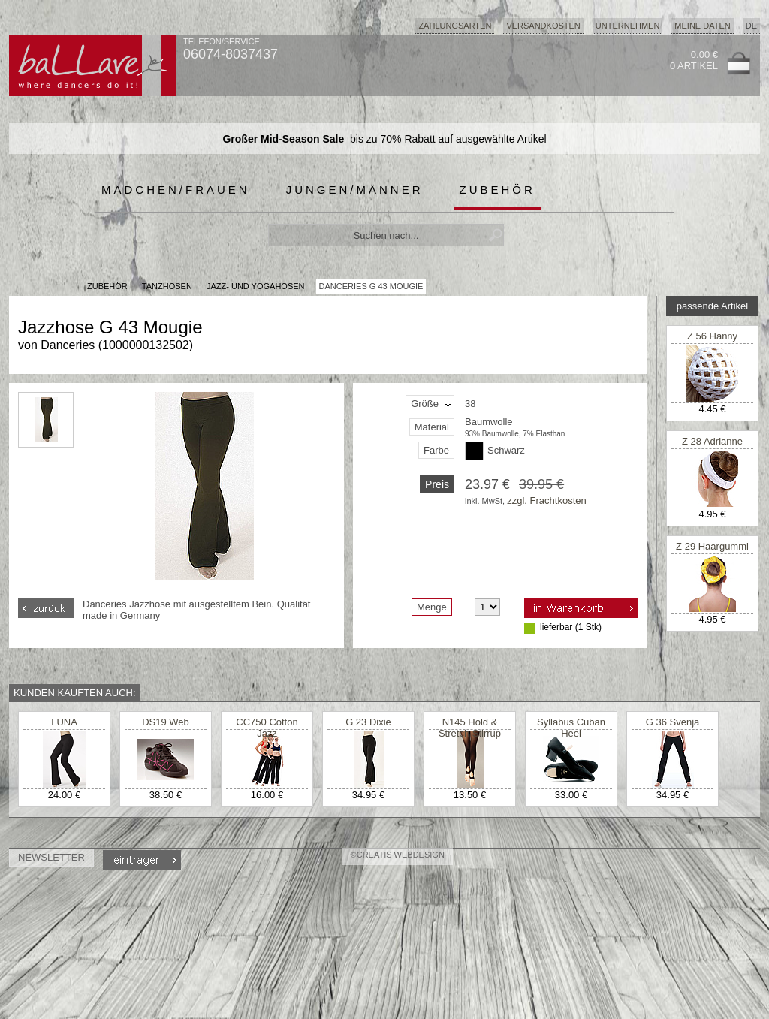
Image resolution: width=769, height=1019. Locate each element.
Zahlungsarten (454, 25)
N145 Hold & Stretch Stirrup (470, 727)
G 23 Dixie (368, 722)
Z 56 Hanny (712, 336)
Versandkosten (543, 25)
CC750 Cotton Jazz (266, 727)
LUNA (64, 722)
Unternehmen (628, 25)
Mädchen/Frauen (175, 189)
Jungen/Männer (355, 189)
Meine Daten (702, 25)
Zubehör (497, 189)
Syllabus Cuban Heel (571, 727)
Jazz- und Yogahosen (256, 286)
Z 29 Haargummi (712, 546)
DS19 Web (165, 722)
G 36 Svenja (673, 722)
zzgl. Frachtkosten (547, 500)
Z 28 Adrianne (712, 441)
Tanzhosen (167, 286)
